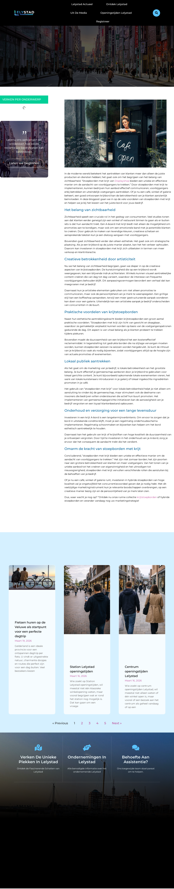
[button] (156, 13)
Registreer (102, 21)
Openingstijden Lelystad (116, 12)
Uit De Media (78, 12)
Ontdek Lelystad (116, 4)
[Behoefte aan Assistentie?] (135, 748)
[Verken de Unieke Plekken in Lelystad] (38, 748)
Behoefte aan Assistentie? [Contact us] (135, 760)
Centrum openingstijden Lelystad (136, 671)
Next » (117, 723)
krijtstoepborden (147, 497)
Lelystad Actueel (82, 4)
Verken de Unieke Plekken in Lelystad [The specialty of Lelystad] (38, 760)
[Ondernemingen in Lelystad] (87, 748)
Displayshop (122, 180)
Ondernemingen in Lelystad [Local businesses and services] (87, 760)
